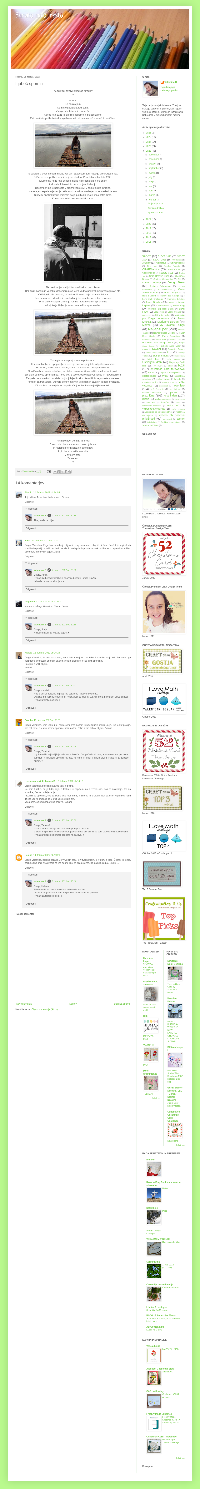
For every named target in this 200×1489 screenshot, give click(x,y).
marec (152, 195)
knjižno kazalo (162, 379)
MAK (145, 1065)
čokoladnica (152, 422)
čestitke (181, 418)
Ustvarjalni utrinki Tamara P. (40, 781)
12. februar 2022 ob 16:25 (46, 652)
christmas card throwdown (168, 369)
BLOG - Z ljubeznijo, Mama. (161, 1315)
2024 (149, 141)
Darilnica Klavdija (151, 282)
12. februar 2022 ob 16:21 (49, 601)
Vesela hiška (153, 1346)
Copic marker (148, 273)
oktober (153, 163)
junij (151, 181)
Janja (28, 540)
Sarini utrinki (153, 1261)
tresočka (165, 402)
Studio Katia (179, 356)
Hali (145, 1016)
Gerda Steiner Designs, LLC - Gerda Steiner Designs (175, 1093)
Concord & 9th (174, 269)
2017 (149, 237)
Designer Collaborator (160, 286)
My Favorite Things (172, 324)
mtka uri (150, 1159)
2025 (149, 137)
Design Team (176, 282)
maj (151, 186)
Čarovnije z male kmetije (159, 1284)
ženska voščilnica (150, 425)
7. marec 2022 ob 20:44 (64, 746)
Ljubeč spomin (155, 212)
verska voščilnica (178, 409)
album (170, 366)
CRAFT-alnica (151, 269)
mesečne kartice (150, 382)
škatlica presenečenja (171, 422)
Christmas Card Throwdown (161, 1436)
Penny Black (161, 339)
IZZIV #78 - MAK (170, 1349)
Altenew (146, 262)
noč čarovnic (157, 389)
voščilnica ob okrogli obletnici (158, 412)
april (151, 190)
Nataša (28, 652)
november (154, 159)
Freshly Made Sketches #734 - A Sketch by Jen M (171, 1420)
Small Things (153, 1230)
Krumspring (179, 305)
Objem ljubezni (155, 203)
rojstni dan (170, 395)
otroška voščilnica (151, 392)
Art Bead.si (161, 263)
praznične (148, 395)
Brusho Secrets (172, 266)
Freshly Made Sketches (159, 1414)
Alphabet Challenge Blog (160, 1368)
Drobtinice (152, 1208)
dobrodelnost (149, 376)
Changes (150, 1233)
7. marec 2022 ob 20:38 (64, 570)
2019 (149, 228)
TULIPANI (148, 1094)
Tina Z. (28, 492)
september (154, 168)
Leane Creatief (174, 312)
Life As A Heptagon (156, 1307)
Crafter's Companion (163, 279)
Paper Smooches (171, 336)
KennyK (171, 302)
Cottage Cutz (166, 272)
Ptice (164, 1211)
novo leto (178, 385)
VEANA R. (148, 1045)
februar (153, 199)
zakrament (167, 419)
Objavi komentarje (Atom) (45, 1009)
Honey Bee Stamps (169, 296)
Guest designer (172, 292)
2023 (149, 146)
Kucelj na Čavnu (154, 1330)
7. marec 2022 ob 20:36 (64, 515)
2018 (149, 233)
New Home (173, 1141)
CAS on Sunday (155, 1391)
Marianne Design (168, 321)
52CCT (146, 256)
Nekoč (165, 1188)
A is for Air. (167, 1371)
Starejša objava (122, 1003)
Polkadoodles (176, 339)
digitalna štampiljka (170, 372)
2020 (149, 224)
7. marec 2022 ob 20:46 (64, 881)
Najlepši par (158, 329)
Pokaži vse (156, 1098)
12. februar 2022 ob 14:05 (46, 492)
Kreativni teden (162, 306)
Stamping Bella (160, 355)
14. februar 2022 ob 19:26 (46, 855)
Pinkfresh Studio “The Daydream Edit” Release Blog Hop (175, 1076)
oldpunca (30, 601)
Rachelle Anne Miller (170, 346)
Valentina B (40, 515)
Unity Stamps (173, 359)
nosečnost (163, 386)
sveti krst (151, 402)
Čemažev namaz (170, 1287)
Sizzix (169, 352)
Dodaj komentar (25, 914)
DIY (179, 279)
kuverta (177, 379)
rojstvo (145, 399)
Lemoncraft (147, 315)
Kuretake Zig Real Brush (161, 309)
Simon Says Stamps (154, 352)
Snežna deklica (156, 208)
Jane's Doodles (154, 302)
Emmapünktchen (165, 289)
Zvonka (29, 720)
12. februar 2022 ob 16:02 (45, 540)
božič (181, 365)
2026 (149, 132)
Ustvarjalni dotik (152, 362)
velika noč (173, 405)
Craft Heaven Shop (159, 276)
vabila (178, 402)
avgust (152, 172)
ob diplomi (175, 389)
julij (151, 177)
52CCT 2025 (159, 259)
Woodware (158, 366)
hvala (165, 376)
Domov (73, 1003)
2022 (149, 150)
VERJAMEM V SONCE (158, 1239)
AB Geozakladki (155, 1326)
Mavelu (146, 324)
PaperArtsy (146, 339)
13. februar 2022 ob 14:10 (70, 781)
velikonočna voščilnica (153, 408)
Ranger (145, 349)
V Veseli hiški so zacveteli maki (149, 1007)
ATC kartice (177, 260)
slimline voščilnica (163, 399)
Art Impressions (177, 263)
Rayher (156, 349)
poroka (173, 392)
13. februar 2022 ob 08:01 (47, 720)
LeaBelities (159, 312)
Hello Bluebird (149, 296)
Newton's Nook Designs (164, 333)
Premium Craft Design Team (157, 342)
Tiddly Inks (153, 359)
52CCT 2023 (164, 256)
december (154, 154)
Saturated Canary (176, 349)
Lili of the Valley (162, 315)
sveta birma (180, 399)
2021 (149, 219)
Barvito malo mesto (39, 15)
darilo (151, 372)
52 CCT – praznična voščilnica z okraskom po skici (149, 970)
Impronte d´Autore (176, 299)
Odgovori (29, 502)
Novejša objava (24, 1003)
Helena (28, 855)
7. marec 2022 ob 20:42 (64, 685)
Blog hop (152, 266)
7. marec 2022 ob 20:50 (64, 820)
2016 (149, 241)
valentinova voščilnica (151, 406)
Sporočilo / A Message (157, 1310)
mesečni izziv (168, 382)
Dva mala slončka (171, 1242)
